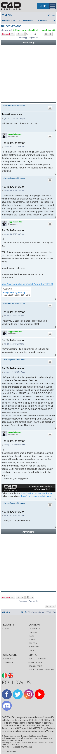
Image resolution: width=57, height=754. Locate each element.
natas (24, 30)
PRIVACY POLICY (35, 662)
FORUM (32, 639)
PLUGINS (5, 628)
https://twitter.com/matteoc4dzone (36, 493)
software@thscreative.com (13, 105)
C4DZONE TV (34, 628)
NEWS (31, 636)
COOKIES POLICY (35, 666)
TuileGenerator (11, 26)
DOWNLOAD (34, 647)
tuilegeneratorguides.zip (14, 292)
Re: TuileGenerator (13, 142)
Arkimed (17, 30)
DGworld (12, 752)
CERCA (31, 650)
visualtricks (34, 30)
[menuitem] (8, 15)
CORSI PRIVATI (8, 662)
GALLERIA (33, 643)
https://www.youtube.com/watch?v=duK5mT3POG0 (27, 284)
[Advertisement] (28, 73)
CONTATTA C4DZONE (37, 659)
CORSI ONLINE (8, 659)
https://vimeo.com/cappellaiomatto (36, 496)
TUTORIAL (33, 632)
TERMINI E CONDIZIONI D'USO (41, 670)
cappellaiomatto (48, 30)
